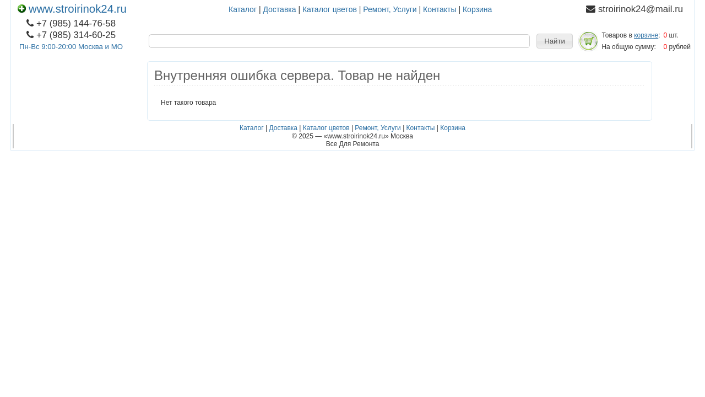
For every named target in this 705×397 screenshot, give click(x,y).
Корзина (477, 9)
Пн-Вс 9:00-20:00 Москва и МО (71, 46)
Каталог (243, 9)
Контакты (439, 9)
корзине (646, 35)
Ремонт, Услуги (389, 9)
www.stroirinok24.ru (72, 9)
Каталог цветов (329, 9)
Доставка (279, 9)
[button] (554, 41)
